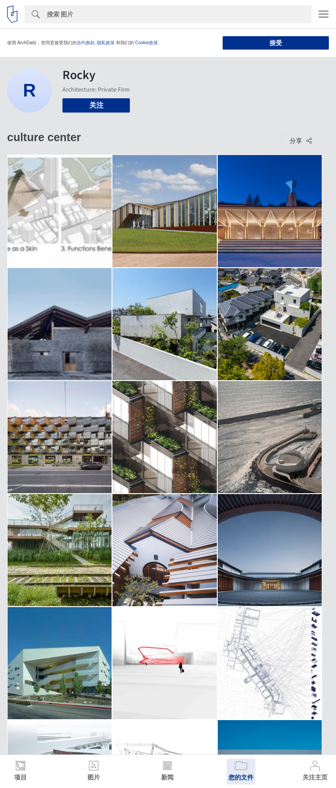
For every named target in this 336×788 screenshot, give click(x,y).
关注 (96, 105)
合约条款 (86, 42)
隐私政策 (106, 42)
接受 (276, 42)
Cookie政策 (146, 42)
